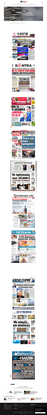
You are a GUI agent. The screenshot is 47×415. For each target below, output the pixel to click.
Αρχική (12, 4)
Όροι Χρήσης (24, 412)
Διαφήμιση (34, 412)
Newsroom (21, 16)
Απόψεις (34, 4)
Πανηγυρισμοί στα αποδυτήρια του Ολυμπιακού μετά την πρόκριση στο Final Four (39, 399)
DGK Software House (24, 413)
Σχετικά (28, 412)
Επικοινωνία (30, 412)
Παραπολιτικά (25, 4)
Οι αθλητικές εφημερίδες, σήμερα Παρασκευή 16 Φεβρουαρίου (34, 393)
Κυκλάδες (17, 4)
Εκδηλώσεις (31, 4)
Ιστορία (28, 4)
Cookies (43, 408)
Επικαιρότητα (21, 4)
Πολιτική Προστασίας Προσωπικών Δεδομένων (18, 412)
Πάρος (15, 4)
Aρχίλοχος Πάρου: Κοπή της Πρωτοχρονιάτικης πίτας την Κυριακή (18, 393)
